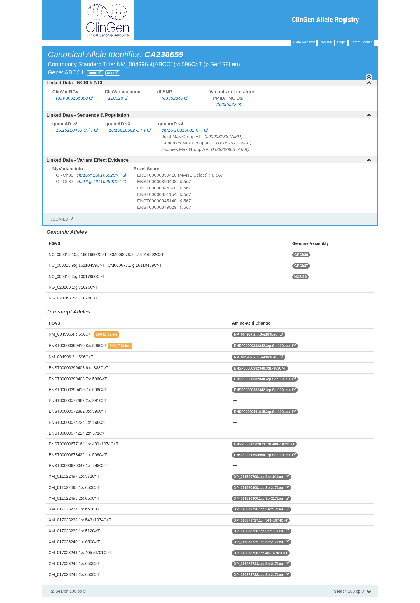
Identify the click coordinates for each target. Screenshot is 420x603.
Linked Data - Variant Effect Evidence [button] (209, 160)
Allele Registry (304, 42)
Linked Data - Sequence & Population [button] (209, 115)
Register (325, 42)
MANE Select (106, 334)
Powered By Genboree (350, 600)
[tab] (210, 83)
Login (341, 42)
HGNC (93, 72)
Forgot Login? (361, 42)
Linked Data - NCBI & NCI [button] (209, 82)
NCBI (111, 72)
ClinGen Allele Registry (325, 19)
